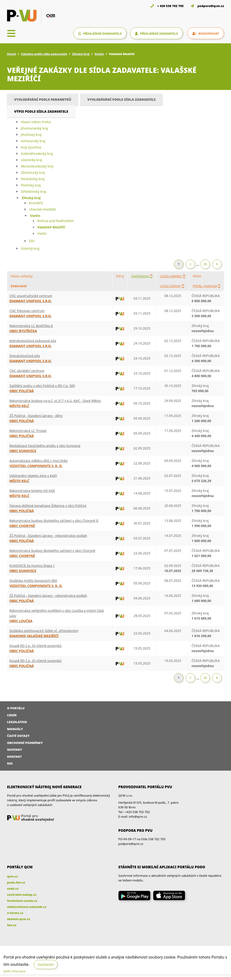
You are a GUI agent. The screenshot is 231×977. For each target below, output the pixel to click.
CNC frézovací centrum (27, 310)
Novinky (14, 749)
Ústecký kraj (30, 248)
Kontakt (14, 756)
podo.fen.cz (16, 882)
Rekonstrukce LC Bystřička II (31, 325)
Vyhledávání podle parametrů (42, 99)
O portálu (16, 708)
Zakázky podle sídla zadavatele (44, 54)
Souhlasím (46, 964)
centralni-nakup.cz (21, 894)
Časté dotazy (18, 736)
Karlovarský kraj (33, 141)
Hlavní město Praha (36, 122)
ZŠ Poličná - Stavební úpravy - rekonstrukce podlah (48, 535)
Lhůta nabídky (171, 276)
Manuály (15, 729)
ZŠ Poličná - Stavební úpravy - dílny (36, 415)
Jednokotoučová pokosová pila (32, 340)
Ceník (12, 715)
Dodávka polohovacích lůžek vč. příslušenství (43, 630)
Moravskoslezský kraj (37, 166)
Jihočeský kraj (31, 134)
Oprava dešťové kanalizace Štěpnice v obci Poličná (47, 505)
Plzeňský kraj (31, 185)
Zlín (32, 241)
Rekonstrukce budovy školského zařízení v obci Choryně (52, 550)
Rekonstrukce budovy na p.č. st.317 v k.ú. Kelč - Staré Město (55, 400)
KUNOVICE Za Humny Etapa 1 (32, 565)
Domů (11, 54)
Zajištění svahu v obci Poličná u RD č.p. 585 (42, 385)
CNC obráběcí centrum (26, 370)
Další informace (15, 971)
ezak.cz (13, 888)
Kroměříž (36, 203)
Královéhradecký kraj (37, 153)
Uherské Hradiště (42, 209)
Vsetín (99, 54)
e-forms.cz (15, 913)
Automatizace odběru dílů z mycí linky (38, 460)
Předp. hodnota (205, 286)
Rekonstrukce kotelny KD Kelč (32, 490)
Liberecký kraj (31, 160)
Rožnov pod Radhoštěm (55, 221)
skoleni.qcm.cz (18, 919)
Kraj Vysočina (31, 147)
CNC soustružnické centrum (30, 295)
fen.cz (11, 925)
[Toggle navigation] (11, 33)
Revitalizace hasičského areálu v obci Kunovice (45, 445)
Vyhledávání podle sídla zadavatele (121, 99)
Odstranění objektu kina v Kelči (33, 475)
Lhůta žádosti (170, 286)
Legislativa (17, 722)
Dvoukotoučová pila (24, 355)
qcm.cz (12, 876)
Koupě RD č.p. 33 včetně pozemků (35, 645)
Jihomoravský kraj (34, 128)
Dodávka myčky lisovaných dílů (33, 580)
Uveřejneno (140, 276)
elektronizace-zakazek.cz (26, 907)
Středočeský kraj (33, 191)
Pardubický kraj (33, 179)
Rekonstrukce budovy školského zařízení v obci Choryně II (53, 520)
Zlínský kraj (80, 54)
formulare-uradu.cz (22, 901)
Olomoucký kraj (33, 172)
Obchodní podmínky (25, 743)
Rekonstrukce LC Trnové (27, 430)
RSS (10, 763)
